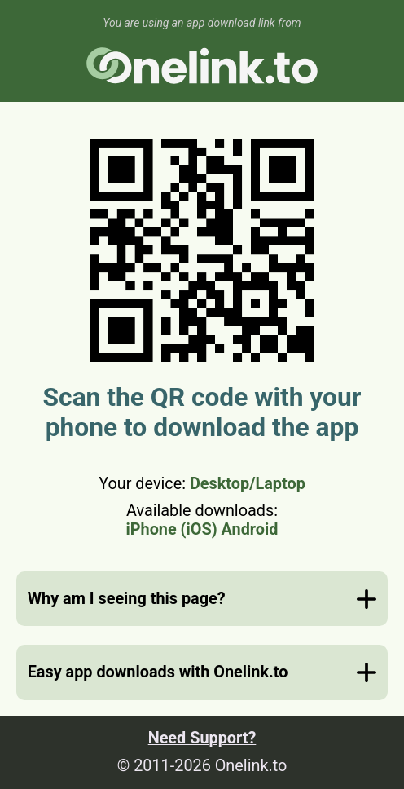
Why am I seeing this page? (127, 598)
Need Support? (202, 738)
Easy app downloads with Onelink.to (158, 672)
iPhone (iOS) (171, 529)
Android (250, 529)
